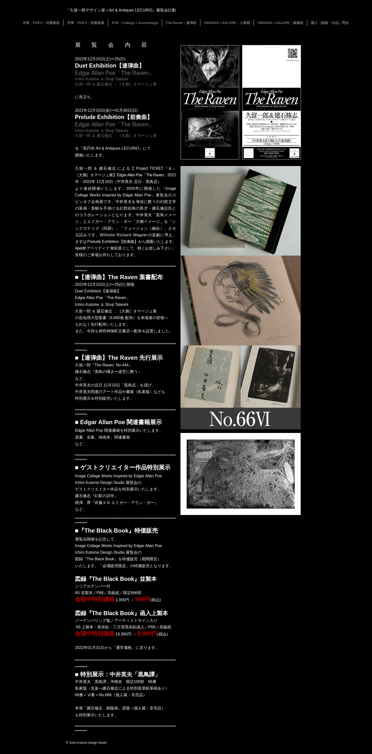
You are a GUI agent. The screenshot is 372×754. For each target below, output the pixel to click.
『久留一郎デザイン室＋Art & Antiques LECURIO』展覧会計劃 (121, 10)
